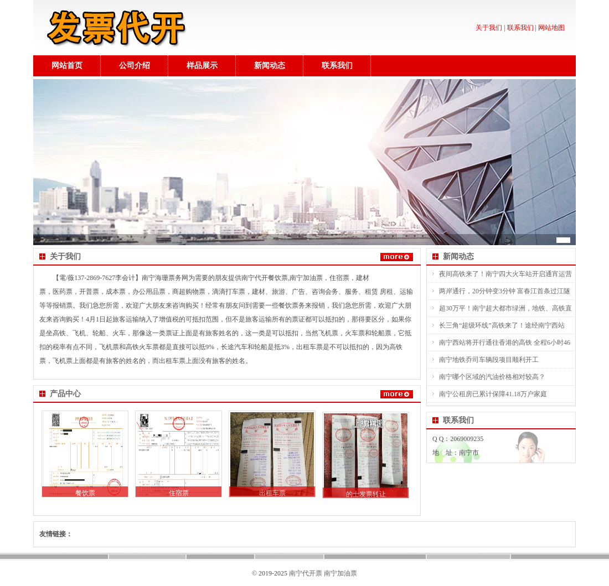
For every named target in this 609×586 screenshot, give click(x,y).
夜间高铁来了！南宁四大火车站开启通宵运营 (505, 274)
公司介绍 (134, 65)
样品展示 (202, 65)
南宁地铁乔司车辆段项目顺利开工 (489, 360)
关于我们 (489, 28)
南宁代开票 (305, 573)
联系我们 (520, 28)
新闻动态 (269, 65)
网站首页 (66, 65)
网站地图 (551, 28)
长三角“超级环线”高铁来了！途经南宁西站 (502, 325)
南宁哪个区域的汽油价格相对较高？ (492, 377)
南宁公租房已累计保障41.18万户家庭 (493, 394)
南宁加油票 (340, 573)
